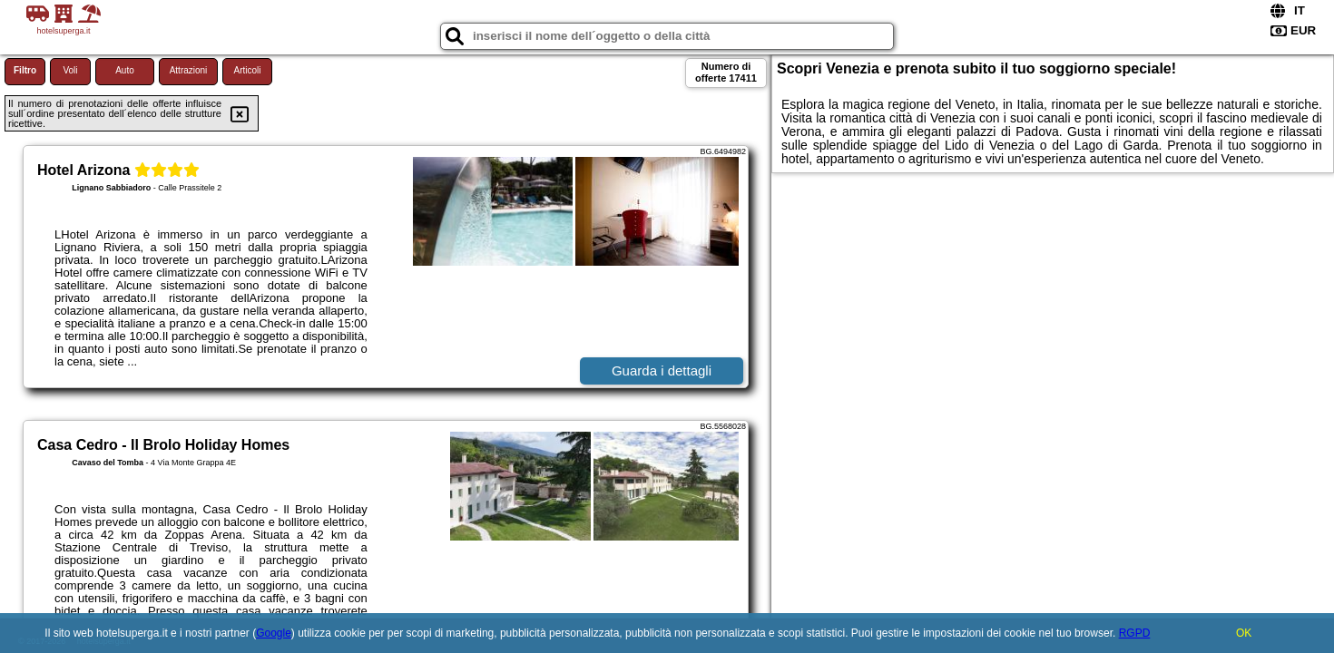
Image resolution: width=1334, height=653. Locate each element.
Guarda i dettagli (661, 370)
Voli (70, 70)
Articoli (246, 70)
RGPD (1135, 633)
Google (273, 633)
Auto (124, 70)
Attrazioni (189, 70)
